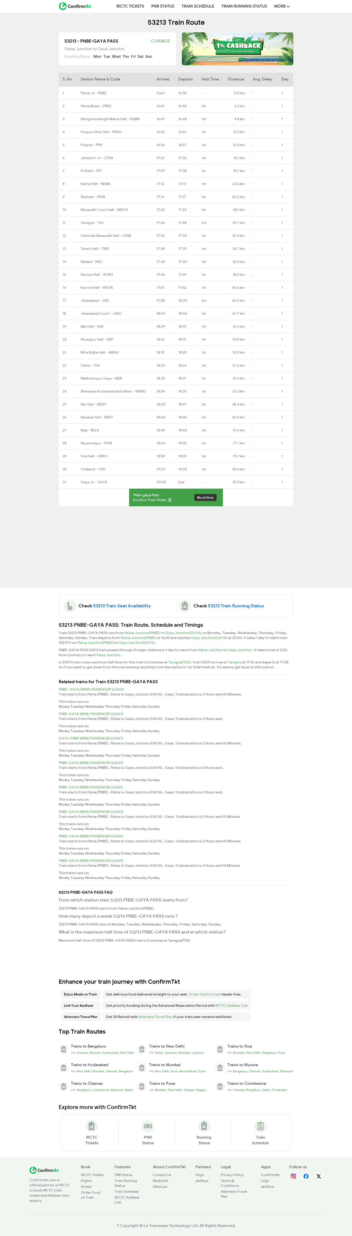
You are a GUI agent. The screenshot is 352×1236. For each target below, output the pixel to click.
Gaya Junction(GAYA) (183, 633)
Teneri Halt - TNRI (95, 249)
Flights (86, 1181)
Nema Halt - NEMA (95, 184)
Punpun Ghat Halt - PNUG (101, 132)
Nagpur (201, 1090)
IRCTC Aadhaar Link (231, 1005)
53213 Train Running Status (236, 605)
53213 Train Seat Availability (122, 605)
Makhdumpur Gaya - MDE (101, 378)
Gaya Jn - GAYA (94, 482)
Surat (202, 1071)
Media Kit (160, 1181)
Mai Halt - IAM (92, 326)
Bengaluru (269, 1052)
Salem (128, 1090)
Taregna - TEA (92, 223)
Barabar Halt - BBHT (97, 417)
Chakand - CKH (93, 469)
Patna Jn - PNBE (93, 93)
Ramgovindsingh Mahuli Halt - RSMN (110, 119)
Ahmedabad (188, 1071)
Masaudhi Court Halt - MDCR (104, 210)
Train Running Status (244, 6)
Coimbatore (100, 1090)
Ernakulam (279, 1090)
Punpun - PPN (91, 145)
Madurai (117, 1090)
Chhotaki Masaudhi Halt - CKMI (106, 236)
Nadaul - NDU (91, 262)
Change (160, 41)
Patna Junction (210, 650)
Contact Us (162, 1175)
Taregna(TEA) (179, 662)
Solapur (189, 1090)
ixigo (200, 1175)
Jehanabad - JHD (95, 300)
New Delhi (127, 1052)
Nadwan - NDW (93, 197)
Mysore (95, 1052)
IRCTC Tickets (130, 6)
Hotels (86, 1187)
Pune (281, 1052)
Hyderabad (110, 1052)
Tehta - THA (90, 365)
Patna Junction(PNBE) (143, 633)
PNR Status (162, 6)
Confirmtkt (270, 1175)
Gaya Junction (240, 650)
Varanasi (171, 1052)
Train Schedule (198, 6)
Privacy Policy (232, 1175)
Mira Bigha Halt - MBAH (100, 352)
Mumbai (184, 1052)
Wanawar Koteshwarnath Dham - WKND (113, 391)
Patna (159, 1052)
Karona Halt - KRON (97, 287)
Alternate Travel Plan (155, 1017)
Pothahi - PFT (91, 171)
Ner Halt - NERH (93, 404)
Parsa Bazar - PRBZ (96, 106)
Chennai (82, 1052)
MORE (282, 6)
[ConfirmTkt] (44, 1170)
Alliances (160, 1187)
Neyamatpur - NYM (96, 443)
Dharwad (286, 1071)
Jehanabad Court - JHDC (101, 313)
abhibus (202, 1181)
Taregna (235, 662)
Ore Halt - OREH (94, 456)
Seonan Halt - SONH (97, 275)
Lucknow (198, 1052)
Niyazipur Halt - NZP (97, 339)
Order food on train (205, 994)
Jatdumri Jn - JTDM (97, 158)
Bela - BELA (90, 430)
